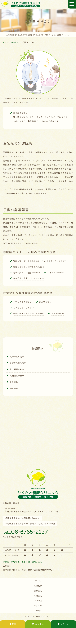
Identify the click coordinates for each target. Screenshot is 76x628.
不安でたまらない (18, 362)
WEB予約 (38, 624)
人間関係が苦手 (17, 375)
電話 (13, 624)
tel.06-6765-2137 (25, 531)
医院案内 (38, 595)
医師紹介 (38, 585)
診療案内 (38, 590)
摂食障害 (14, 388)
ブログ (38, 610)
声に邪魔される (17, 369)
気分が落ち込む (17, 356)
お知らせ (38, 605)
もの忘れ (14, 381)
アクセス (38, 600)
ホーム (38, 580)
